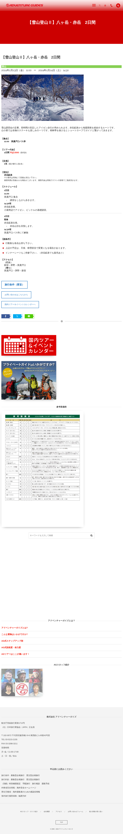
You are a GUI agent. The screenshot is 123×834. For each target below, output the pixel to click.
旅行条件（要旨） (14, 284)
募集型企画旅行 (17, 775)
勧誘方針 (22, 796)
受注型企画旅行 (33, 775)
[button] (118, 5)
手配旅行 (26, 783)
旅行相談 (36, 783)
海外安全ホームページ (26, 788)
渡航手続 (45, 783)
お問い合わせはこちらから (16, 295)
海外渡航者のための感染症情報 (26, 792)
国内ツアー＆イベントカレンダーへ (20, 304)
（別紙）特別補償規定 (11, 783)
